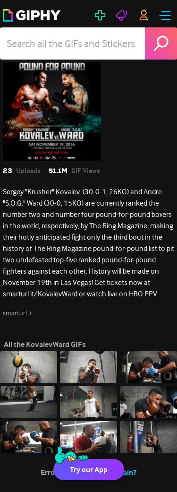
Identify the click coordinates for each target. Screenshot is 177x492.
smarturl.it (17, 313)
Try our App (89, 469)
